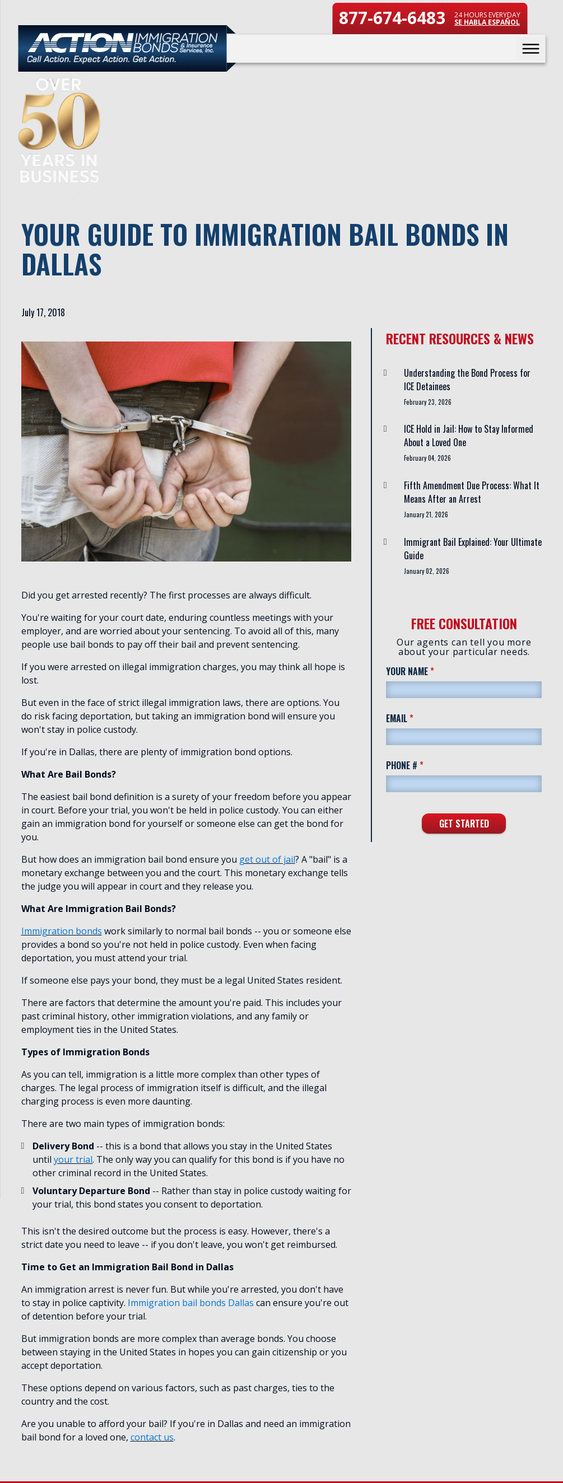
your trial (73, 1159)
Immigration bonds (61, 931)
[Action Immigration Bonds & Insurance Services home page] (122, 48)
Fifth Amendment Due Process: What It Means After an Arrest (471, 492)
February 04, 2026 (427, 457)
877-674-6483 (392, 17)
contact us (152, 1437)
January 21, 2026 (426, 514)
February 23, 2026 (428, 401)
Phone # (422, 765)
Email (417, 718)
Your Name (427, 671)
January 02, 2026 (426, 571)
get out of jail (267, 859)
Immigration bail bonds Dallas (191, 1303)
